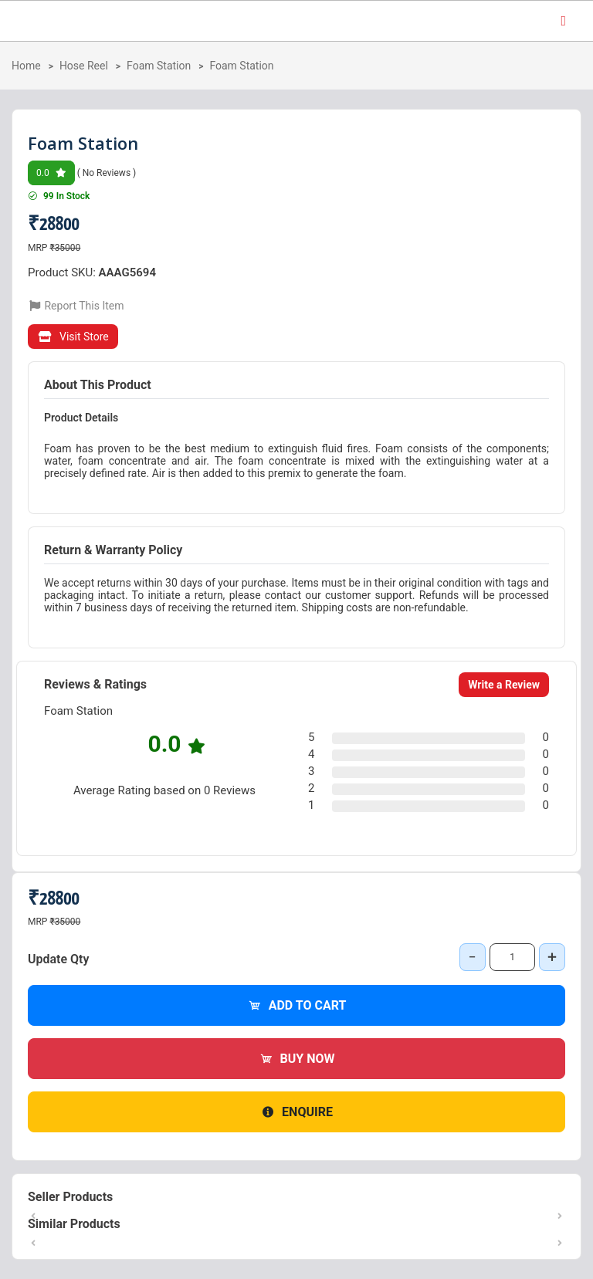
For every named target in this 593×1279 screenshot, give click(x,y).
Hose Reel (83, 65)
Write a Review (504, 684)
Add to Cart (297, 1005)
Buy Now (297, 1058)
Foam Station (159, 65)
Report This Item (76, 305)
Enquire (296, 1112)
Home (26, 65)
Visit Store (73, 336)
